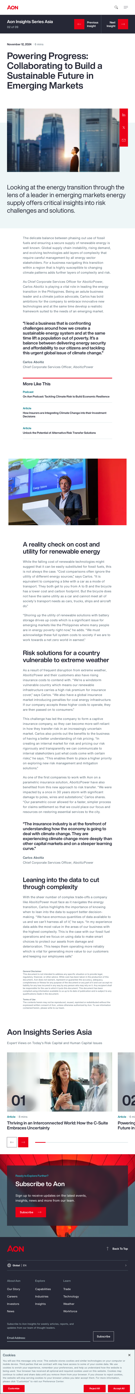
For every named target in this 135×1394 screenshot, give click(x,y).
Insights (40, 1304)
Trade (67, 1289)
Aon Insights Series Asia (30, 21)
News (10, 1311)
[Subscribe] (30, 1212)
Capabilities (43, 1289)
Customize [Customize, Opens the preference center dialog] (14, 1388)
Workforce (70, 1311)
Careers (12, 1296)
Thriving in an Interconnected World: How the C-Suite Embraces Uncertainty (57, 1125)
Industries (41, 1296)
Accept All (118, 1388)
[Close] (129, 1355)
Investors (13, 1304)
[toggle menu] (126, 7)
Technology (71, 1296)
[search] (116, 7)
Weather (68, 1304)
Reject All (94, 1388)
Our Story (13, 1289)
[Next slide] (23, 1142)
